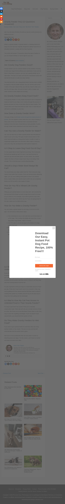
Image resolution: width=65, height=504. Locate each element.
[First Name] (44, 257)
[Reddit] (1, 16)
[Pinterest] (1, 19)
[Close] (53, 228)
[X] (1, 11)
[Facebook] (1, 8)
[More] (1, 21)
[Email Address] (44, 260)
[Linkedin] (1, 14)
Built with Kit (44, 274)
